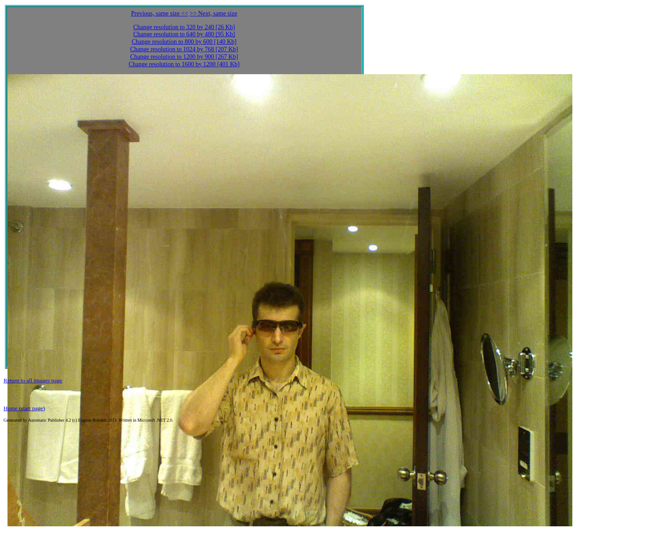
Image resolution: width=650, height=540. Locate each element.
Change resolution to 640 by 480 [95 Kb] (184, 34)
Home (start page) (24, 408)
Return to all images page (33, 380)
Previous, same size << (159, 13)
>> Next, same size (213, 13)
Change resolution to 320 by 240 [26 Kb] (184, 27)
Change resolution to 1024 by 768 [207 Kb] (184, 49)
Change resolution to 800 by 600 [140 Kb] (184, 41)
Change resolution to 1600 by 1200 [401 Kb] (184, 64)
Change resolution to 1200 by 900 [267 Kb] (184, 56)
